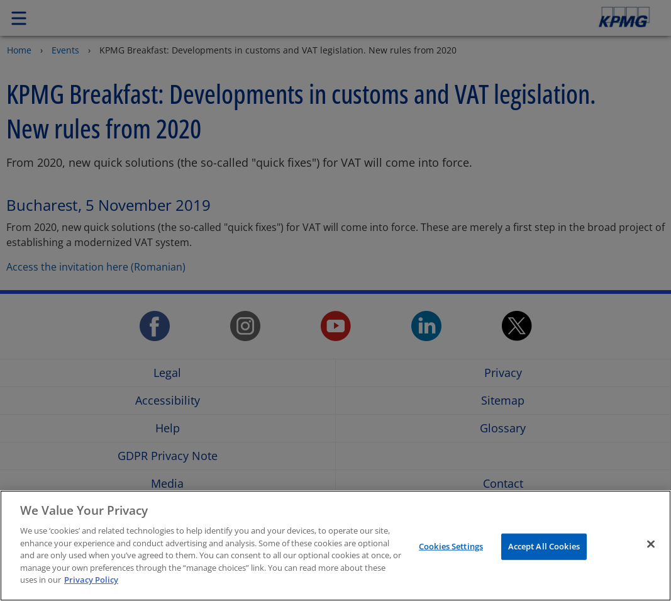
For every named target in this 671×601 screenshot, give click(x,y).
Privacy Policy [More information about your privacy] (91, 579)
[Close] (651, 544)
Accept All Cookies (544, 546)
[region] (335, 545)
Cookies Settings (451, 546)
